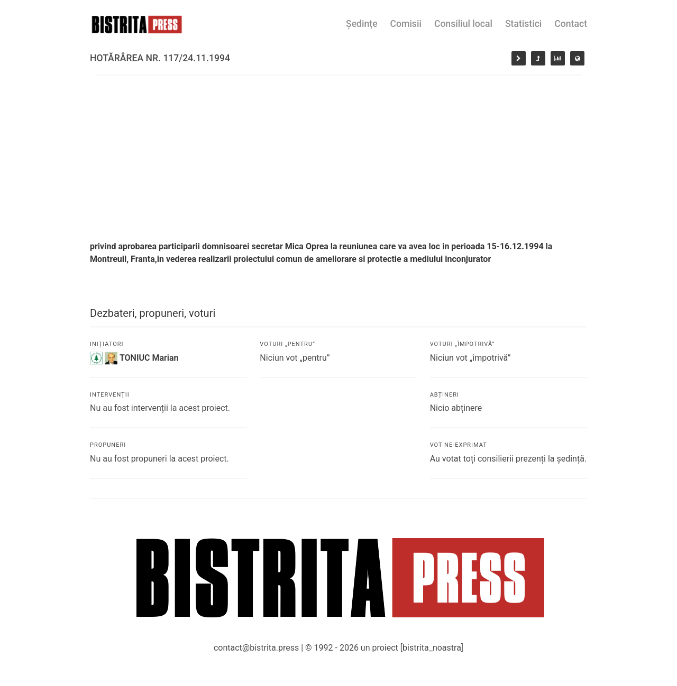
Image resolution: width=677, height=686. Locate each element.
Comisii (406, 23)
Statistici (523, 23)
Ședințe (362, 23)
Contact (570, 23)
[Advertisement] (338, 155)
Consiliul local (463, 23)
